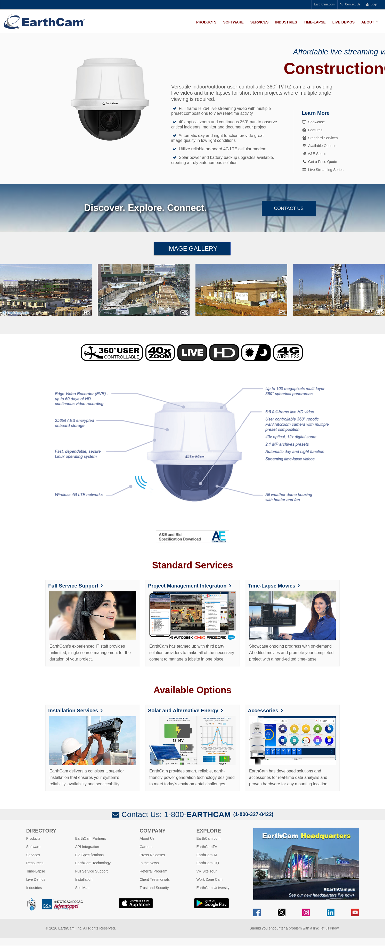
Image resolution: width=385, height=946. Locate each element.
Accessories (263, 710)
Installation (84, 879)
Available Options (319, 146)
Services (259, 22)
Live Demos (343, 22)
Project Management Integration (187, 586)
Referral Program (153, 871)
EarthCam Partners (90, 838)
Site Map (82, 888)
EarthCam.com (324, 4)
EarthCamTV (206, 847)
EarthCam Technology (93, 863)
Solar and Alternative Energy (183, 710)
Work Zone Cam (209, 879)
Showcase (313, 122)
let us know (329, 928)
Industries (286, 22)
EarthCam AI (206, 855)
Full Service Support (73, 586)
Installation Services (73, 710)
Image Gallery (192, 248)
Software (233, 22)
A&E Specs (314, 154)
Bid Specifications (89, 855)
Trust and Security (154, 888)
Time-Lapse (315, 22)
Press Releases (152, 855)
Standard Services (320, 138)
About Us (147, 838)
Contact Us (350, 4)
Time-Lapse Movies (271, 586)
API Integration (87, 847)
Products (206, 22)
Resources (35, 863)
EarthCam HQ (207, 863)
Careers (146, 847)
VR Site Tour (206, 871)
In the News (149, 863)
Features (312, 130)
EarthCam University (213, 888)
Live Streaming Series (322, 170)
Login (372, 4)
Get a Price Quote (319, 162)
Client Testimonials (155, 879)
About (367, 22)
